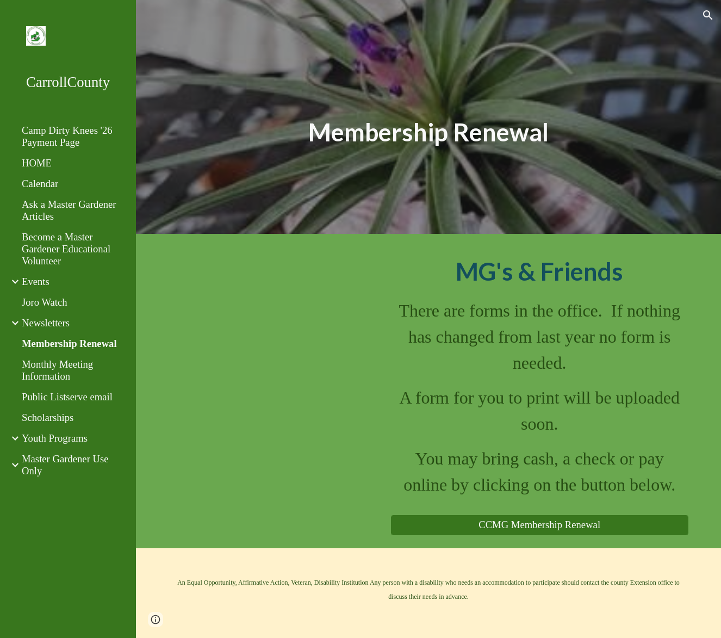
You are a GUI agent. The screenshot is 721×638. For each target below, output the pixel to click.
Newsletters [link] (46, 323)
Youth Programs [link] (55, 438)
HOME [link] (37, 163)
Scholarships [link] (47, 417)
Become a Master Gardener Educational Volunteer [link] (66, 249)
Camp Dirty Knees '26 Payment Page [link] (67, 136)
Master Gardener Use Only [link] (65, 464)
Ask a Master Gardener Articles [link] (69, 210)
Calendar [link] (40, 183)
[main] (429, 132)
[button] (708, 15)
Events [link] (35, 281)
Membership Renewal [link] (69, 343)
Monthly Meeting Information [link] (57, 370)
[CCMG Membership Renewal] (539, 525)
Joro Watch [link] (44, 302)
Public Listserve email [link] (67, 396)
